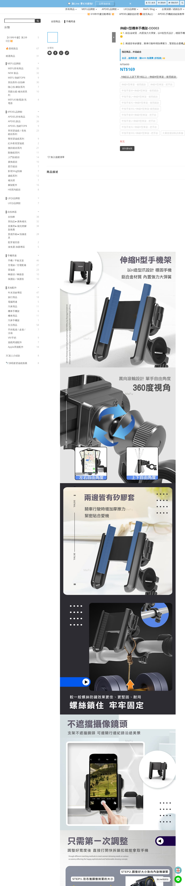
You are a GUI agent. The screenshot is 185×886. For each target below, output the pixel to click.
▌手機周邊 (11, 255)
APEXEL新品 (14, 121)
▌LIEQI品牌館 (13, 198)
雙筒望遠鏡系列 (16, 138)
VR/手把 (12, 337)
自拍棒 (11, 216)
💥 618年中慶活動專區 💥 (100, 14)
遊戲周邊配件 (15, 342)
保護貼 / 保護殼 (16, 279)
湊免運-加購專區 (16, 246)
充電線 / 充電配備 (17, 265)
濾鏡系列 (12, 175)
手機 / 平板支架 (16, 260)
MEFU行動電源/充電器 (17, 101)
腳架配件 (12, 185)
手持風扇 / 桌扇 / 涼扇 (16, 331)
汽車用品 (12, 306)
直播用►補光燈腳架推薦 (17, 227)
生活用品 (12, 325)
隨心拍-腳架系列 (16, 86)
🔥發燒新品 (12, 48)
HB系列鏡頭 (14, 189)
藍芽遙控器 (14, 242)
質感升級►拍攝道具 (17, 236)
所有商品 (71, 9)
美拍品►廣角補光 (17, 221)
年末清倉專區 (15, 292)
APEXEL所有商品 (16, 116)
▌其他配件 (11, 287)
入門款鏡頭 (14, 157)
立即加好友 (104, 3)
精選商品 (10, 56)
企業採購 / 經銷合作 (173, 9)
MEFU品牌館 (89, 9)
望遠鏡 (11, 269)
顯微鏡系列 (14, 152)
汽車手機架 (14, 320)
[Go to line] (178, 879)
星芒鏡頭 (12, 166)
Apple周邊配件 (15, 347)
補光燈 (11, 180)
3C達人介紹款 (13, 355)
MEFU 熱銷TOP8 (16, 77)
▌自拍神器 (11, 211)
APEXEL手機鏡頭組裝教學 (171, 14)
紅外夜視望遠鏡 (16, 143)
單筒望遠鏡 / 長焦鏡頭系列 (17, 132)
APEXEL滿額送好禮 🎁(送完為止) (136, 14)
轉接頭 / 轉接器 (16, 274)
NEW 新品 (13, 73)
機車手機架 (14, 311)
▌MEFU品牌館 (13, 63)
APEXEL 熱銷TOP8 (17, 126)
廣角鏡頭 (12, 161)
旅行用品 (12, 297)
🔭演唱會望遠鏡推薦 (16, 363)
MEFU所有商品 (15, 68)
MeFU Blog (150, 9)
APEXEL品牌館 (110, 9)
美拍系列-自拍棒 (16, 82)
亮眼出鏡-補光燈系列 (17, 93)
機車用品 (12, 315)
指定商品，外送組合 (131, 51)
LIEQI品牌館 (131, 9)
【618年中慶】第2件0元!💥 (16, 39)
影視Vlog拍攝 (15, 171)
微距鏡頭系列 (15, 148)
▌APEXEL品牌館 (14, 111)
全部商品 (55, 21)
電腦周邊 (12, 301)
